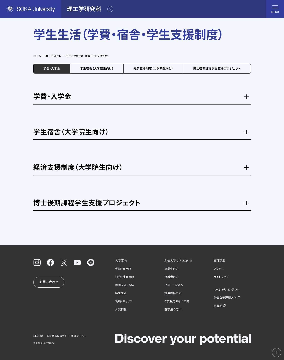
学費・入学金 (51, 68)
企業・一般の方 (173, 285)
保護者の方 (171, 277)
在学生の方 (171, 309)
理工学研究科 (53, 55)
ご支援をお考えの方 (176, 301)
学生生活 (121, 293)
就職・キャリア (124, 301)
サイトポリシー (78, 335)
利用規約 (38, 335)
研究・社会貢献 (124, 277)
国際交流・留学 (124, 285)
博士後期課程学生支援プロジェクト (217, 68)
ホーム (37, 55)
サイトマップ (221, 277)
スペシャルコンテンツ (227, 289)
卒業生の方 (171, 268)
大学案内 (121, 260)
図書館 (218, 305)
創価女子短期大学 (225, 297)
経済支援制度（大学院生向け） (153, 68)
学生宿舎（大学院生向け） (97, 68)
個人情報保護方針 (57, 335)
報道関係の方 (173, 293)
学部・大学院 (123, 268)
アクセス (219, 268)
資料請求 (219, 260)
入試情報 (121, 309)
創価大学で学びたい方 (178, 260)
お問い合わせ (48, 282)
